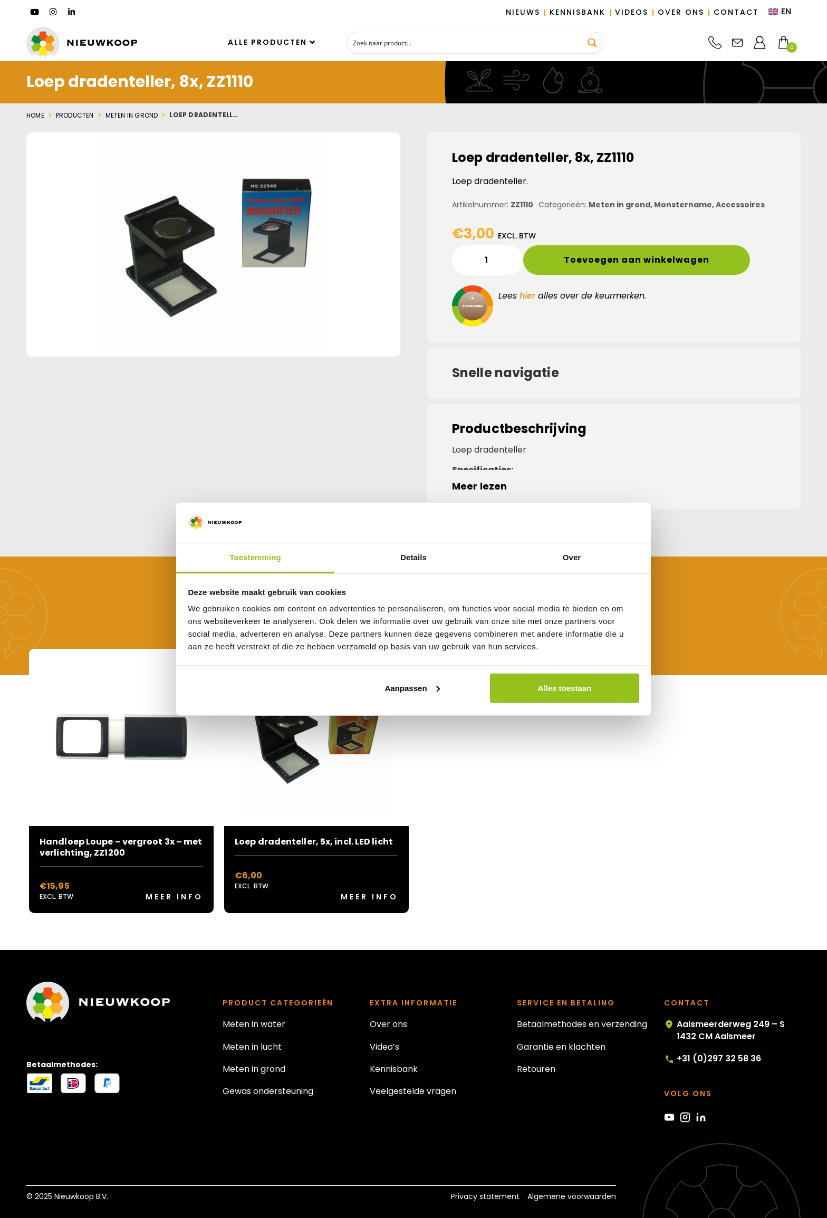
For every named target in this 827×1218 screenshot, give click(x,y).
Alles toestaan (565, 688)
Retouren (536, 1069)
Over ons (388, 1024)
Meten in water (254, 1024)
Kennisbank (394, 1069)
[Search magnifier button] (592, 42)
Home (35, 115)
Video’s (384, 1047)
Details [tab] (413, 557)
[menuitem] (779, 12)
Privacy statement (485, 1196)
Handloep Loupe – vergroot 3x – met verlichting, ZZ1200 (121, 847)
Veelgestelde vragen (413, 1091)
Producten (75, 115)
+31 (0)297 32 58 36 (712, 1058)
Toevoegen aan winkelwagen (636, 260)
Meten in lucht (252, 1047)
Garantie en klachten (561, 1047)
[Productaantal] (487, 260)
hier (527, 296)
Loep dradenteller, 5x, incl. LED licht (314, 842)
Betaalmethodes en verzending (582, 1024)
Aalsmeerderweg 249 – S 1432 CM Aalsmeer (724, 1030)
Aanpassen (412, 688)
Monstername (683, 204)
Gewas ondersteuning (268, 1091)
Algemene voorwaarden (571, 1196)
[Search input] (465, 43)
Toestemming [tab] (255, 557)
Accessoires (740, 204)
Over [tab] (572, 557)
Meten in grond (131, 115)
